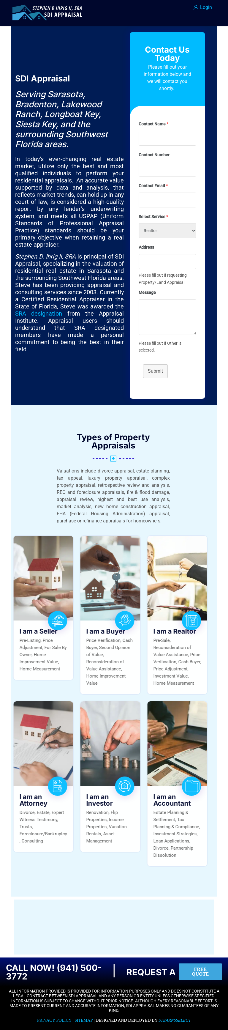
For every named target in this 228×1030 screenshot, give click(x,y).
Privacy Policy (54, 1020)
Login (203, 7)
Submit (155, 371)
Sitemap (84, 1020)
